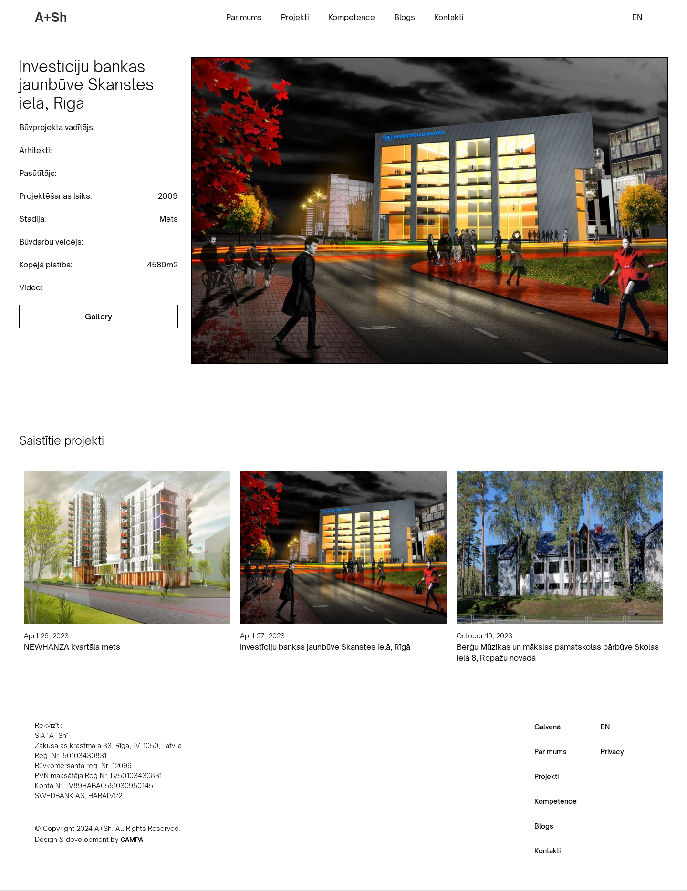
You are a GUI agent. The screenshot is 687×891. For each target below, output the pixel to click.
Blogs (543, 826)
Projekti (546, 776)
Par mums (550, 752)
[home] (51, 17)
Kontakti (547, 851)
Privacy (612, 752)
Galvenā (547, 727)
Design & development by (89, 839)
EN (605, 727)
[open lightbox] (98, 316)
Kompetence (555, 801)
